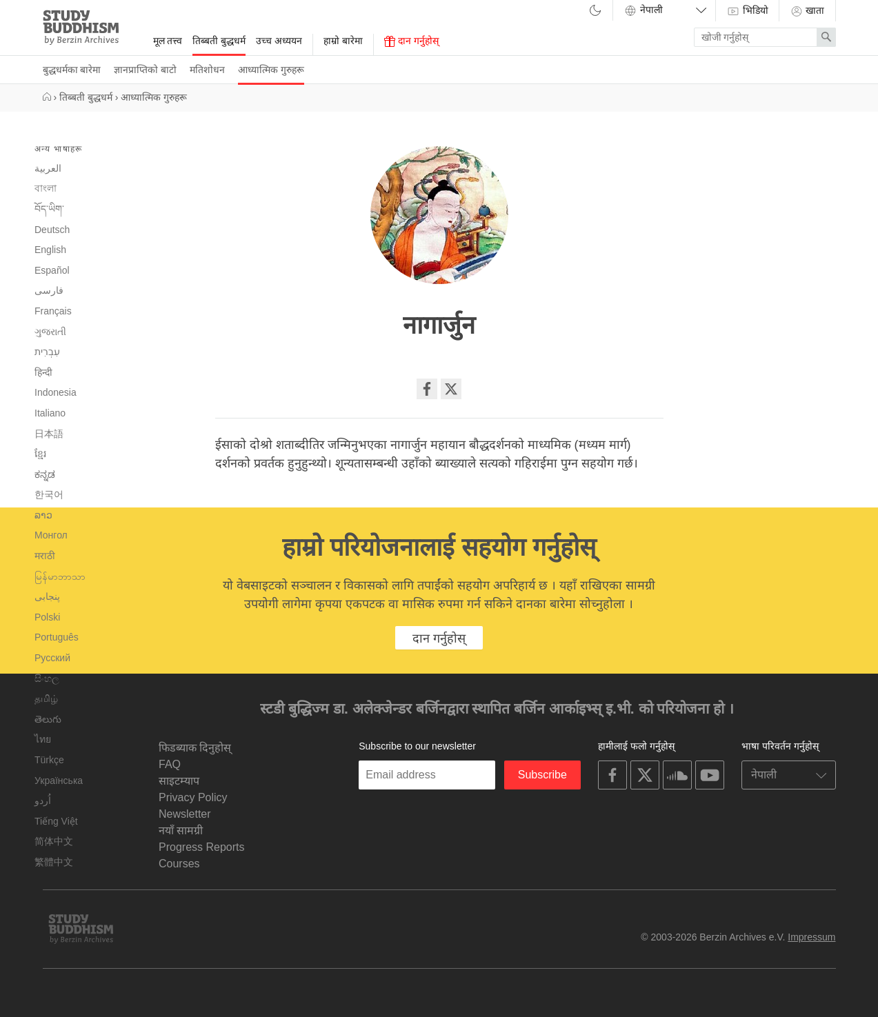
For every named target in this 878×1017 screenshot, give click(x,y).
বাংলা (45, 188)
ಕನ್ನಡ (44, 474)
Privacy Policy (193, 797)
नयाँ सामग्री (181, 830)
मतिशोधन (207, 69)
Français (53, 310)
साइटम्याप (179, 781)
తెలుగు (47, 719)
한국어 (48, 494)
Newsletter (185, 814)
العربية (47, 168)
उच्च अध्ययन (279, 40)
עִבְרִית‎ (47, 351)
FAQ (170, 764)
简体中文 (53, 841)
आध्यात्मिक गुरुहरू (271, 69)
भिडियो (747, 11)
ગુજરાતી (50, 331)
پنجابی (47, 597)
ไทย (42, 739)
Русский (52, 657)
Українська (58, 780)
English (50, 249)
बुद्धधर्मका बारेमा (72, 69)
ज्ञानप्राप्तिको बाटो (145, 69)
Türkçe (49, 759)
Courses (179, 863)
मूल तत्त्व (168, 40)
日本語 (48, 433)
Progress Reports (202, 847)
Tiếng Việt (56, 821)
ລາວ (43, 515)
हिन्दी (43, 372)
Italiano (50, 413)
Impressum (811, 937)
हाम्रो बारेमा (343, 40)
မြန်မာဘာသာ (60, 576)
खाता (807, 11)
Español (52, 270)
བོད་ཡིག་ (49, 208)
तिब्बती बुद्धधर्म (219, 40)
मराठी (44, 555)
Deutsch (52, 229)
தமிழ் (46, 698)
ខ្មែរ (40, 453)
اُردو (42, 801)
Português (56, 637)
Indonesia (55, 392)
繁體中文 (53, 861)
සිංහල (46, 678)
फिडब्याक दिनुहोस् (195, 748)
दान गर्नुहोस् (411, 41)
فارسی (48, 290)
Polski (47, 617)
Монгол (51, 535)
